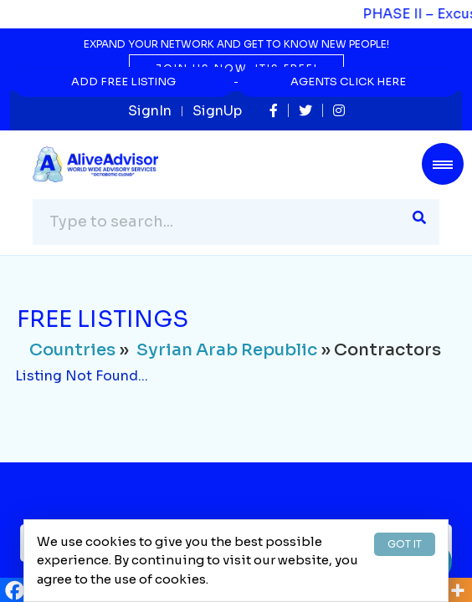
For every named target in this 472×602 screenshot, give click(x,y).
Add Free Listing (123, 81)
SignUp (217, 111)
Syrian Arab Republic (226, 349)
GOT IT (404, 544)
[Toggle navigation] (443, 164)
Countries (72, 349)
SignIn (150, 111)
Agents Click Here (348, 81)
